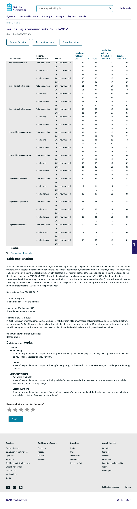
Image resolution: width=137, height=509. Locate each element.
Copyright (106, 452)
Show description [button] (71, 42)
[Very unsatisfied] (9, 409)
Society (59, 17)
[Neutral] (21, 409)
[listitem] (8, 487)
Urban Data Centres (14, 467)
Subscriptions (107, 471)
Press (72, 452)
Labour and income (27, 17)
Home (8, 23)
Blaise (8, 478)
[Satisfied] (27, 409)
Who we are (75, 456)
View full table (18, 42)
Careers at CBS (76, 463)
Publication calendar (110, 487)
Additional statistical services (18, 463)
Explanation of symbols (21, 253)
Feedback (134, 247)
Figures (9, 17)
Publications (11, 471)
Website (105, 448)
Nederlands (125, 8)
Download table (45, 42)
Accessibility (107, 459)
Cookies (105, 456)
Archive (105, 467)
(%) (79, 56)
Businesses (42, 448)
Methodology (11, 474)
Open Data (10, 456)
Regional (72, 16)
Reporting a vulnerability (112, 463)
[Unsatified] (15, 409)
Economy (46, 17)
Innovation (74, 459)
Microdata (10, 459)
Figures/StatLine (13, 448)
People (41, 452)
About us (83, 16)
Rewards (41, 459)
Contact (73, 448)
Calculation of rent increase (17, 452)
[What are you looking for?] (74, 8)
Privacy (41, 456)
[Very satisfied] (33, 409)
